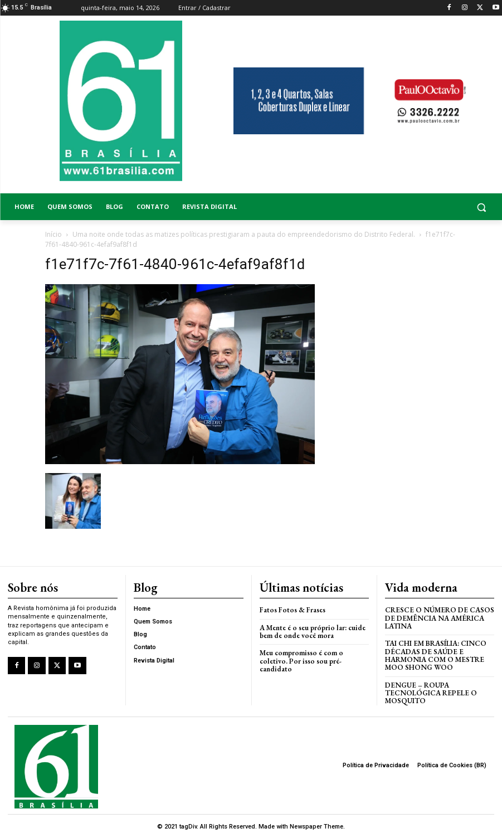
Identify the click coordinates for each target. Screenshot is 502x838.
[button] (439, 207)
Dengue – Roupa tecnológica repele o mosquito (431, 692)
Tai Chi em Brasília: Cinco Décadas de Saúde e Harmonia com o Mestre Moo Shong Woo (435, 655)
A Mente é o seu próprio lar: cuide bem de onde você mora (312, 631)
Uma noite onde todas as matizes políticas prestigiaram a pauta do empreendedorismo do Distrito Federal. (243, 234)
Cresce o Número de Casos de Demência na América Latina (439, 618)
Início (53, 234)
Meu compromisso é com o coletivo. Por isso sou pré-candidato (301, 661)
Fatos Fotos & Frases (292, 610)
